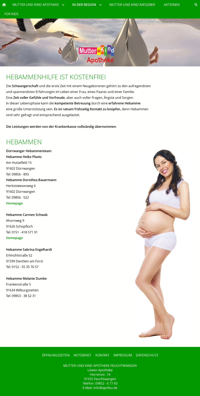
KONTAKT (102, 355)
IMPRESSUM (123, 355)
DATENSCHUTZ (147, 355)
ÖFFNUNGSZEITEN (56, 355)
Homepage (14, 203)
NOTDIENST (82, 355)
